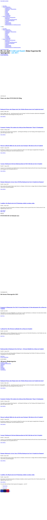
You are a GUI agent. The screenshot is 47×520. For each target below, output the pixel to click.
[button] (23, 26)
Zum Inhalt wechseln (4, 0)
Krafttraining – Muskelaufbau (10, 9)
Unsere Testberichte (6, 16)
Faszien (6, 12)
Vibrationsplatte (8, 22)
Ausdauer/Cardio (8, 8)
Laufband (7, 21)
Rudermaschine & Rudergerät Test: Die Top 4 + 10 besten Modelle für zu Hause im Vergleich (22, 349)
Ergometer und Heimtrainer (10, 17)
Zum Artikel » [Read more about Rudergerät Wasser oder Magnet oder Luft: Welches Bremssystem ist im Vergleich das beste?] (3, 116)
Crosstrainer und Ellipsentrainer (11, 19)
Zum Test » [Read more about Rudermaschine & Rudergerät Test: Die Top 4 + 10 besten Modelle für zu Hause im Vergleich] (2, 356)
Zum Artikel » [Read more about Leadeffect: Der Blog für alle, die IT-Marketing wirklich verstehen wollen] (3, 210)
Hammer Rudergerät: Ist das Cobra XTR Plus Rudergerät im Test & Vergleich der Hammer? (22, 182)
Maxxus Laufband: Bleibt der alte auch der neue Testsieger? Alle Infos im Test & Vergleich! (21, 145)
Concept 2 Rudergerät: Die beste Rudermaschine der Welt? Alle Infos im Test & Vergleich (21, 163)
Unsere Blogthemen (6, 6)
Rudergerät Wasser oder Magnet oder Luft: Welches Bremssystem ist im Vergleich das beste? (22, 109)
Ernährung (7, 13)
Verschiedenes (7, 15)
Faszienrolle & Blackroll (9, 20)
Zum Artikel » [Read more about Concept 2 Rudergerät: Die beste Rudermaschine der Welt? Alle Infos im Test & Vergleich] (3, 171)
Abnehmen (7, 10)
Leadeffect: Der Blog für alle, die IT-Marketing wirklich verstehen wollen (17, 203)
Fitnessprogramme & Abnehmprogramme (13, 24)
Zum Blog (5, 5)
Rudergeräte (7, 18)
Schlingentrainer (8, 23)
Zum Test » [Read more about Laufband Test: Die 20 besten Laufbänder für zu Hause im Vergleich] (2, 336)
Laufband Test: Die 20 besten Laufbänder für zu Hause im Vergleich (16, 328)
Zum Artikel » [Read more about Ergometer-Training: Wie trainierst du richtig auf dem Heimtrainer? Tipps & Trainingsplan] (3, 134)
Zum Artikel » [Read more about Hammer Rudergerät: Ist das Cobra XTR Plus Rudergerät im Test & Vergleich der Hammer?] (3, 189)
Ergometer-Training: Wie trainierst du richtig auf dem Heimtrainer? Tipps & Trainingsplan (22, 127)
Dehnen (6, 11)
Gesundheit (7, 14)
